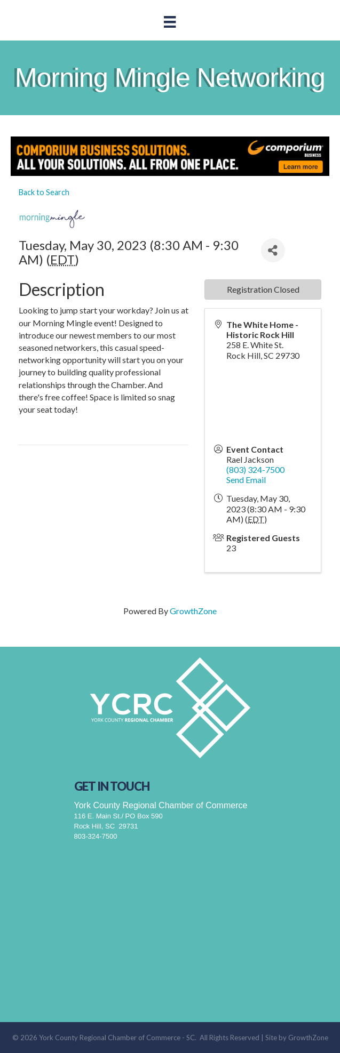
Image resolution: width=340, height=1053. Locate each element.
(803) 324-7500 (255, 469)
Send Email (246, 480)
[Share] (273, 250)
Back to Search (44, 192)
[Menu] (169, 21)
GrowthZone (193, 611)
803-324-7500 (95, 836)
